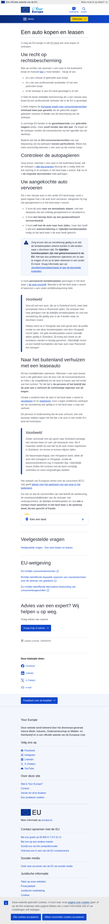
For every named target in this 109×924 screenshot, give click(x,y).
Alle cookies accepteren (26, 917)
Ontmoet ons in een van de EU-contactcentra (45, 850)
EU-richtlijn (40, 571)
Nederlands (73, 10)
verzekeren (27, 401)
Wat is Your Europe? (32, 784)
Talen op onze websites (33, 881)
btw (42, 72)
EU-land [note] (54, 43)
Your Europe (29, 719)
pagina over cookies (78, 902)
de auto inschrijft (37, 284)
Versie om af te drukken (33, 793)
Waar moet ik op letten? (94, 2)
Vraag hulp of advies (36, 628)
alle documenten (45, 166)
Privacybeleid (28, 886)
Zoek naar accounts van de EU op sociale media (47, 866)
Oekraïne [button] (79, 19)
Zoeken (84, 10)
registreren (45, 401)
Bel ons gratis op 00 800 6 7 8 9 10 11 (41, 837)
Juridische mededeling (33, 890)
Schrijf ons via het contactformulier (39, 846)
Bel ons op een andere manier (37, 841)
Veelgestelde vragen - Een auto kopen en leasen (47, 547)
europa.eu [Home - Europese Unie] (47, 820)
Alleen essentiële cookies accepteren (64, 917)
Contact (25, 788)
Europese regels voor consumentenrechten (64, 106)
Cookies (25, 895)
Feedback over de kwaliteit (39, 700)
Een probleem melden (32, 797)
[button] (54, 519)
